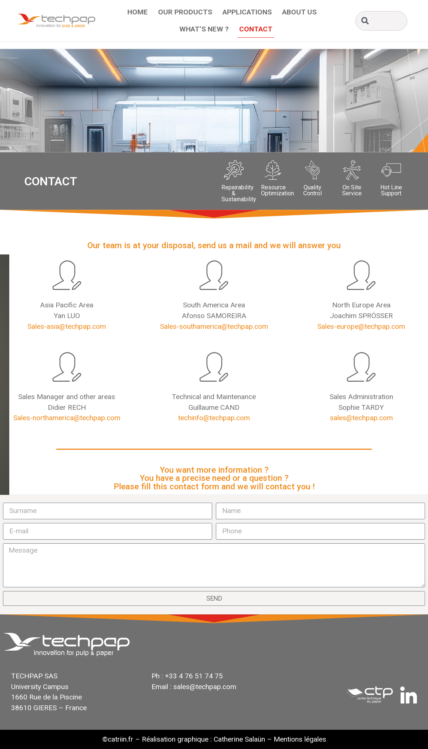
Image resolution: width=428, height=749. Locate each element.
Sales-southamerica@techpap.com (214, 326)
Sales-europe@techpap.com (361, 326)
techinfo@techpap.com (214, 418)
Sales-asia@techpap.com (66, 326)
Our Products (185, 12)
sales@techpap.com (361, 418)
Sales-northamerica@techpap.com (66, 418)
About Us (299, 12)
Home (137, 12)
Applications (247, 12)
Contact (255, 29)
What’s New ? (204, 29)
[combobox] (381, 21)
